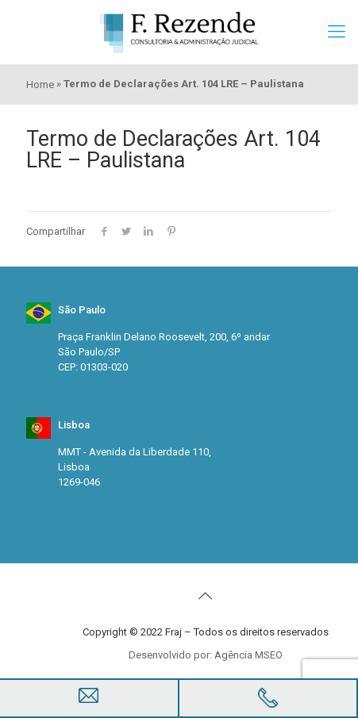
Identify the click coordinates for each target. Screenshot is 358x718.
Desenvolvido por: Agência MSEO (206, 655)
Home (40, 84)
